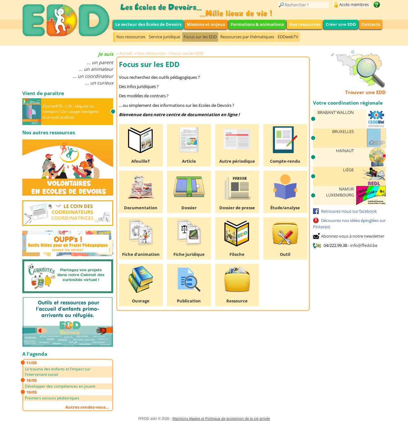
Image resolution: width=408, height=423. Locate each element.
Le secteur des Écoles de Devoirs (148, 24)
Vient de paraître (43, 93)
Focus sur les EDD (200, 37)
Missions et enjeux (206, 24)
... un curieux (99, 83)
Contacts (370, 24)
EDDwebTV (288, 37)
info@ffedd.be (363, 245)
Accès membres (354, 4)
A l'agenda (34, 354)
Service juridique (164, 37)
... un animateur (96, 69)
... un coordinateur (93, 76)
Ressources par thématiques (247, 37)
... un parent (100, 62)
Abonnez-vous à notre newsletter (352, 236)
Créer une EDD (341, 24)
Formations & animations (257, 24)
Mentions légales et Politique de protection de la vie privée (221, 418)
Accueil (125, 53)
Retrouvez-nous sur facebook (349, 211)
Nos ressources (304, 24)
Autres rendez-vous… (87, 407)
